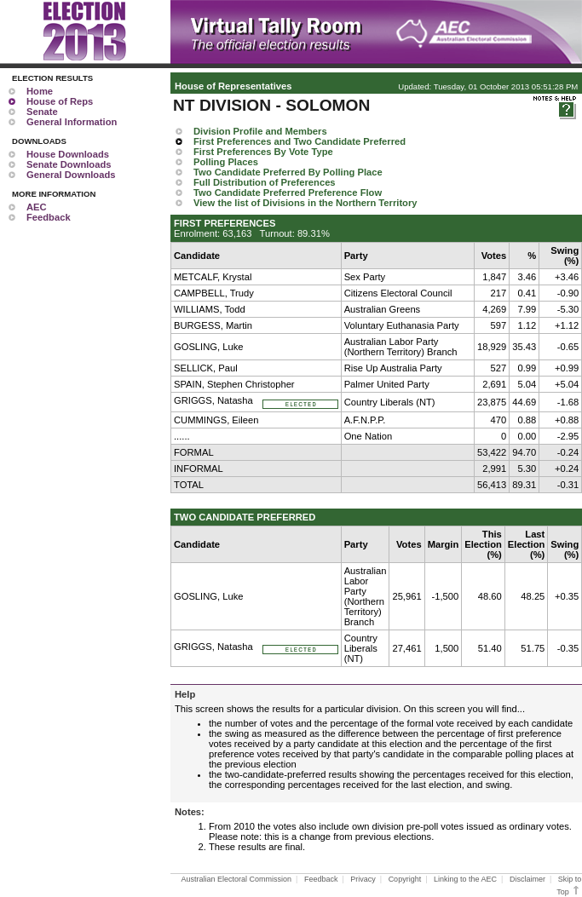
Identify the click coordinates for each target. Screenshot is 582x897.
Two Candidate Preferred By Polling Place (288, 172)
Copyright (405, 879)
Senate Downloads (68, 164)
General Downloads (70, 175)
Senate (42, 111)
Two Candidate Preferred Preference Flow (287, 192)
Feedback (48, 217)
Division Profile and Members (260, 131)
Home (39, 91)
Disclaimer (527, 879)
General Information (71, 122)
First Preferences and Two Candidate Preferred (299, 141)
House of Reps (59, 101)
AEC (36, 207)
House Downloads (67, 154)
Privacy (363, 879)
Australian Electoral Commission (237, 879)
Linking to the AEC (465, 879)
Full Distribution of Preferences (264, 182)
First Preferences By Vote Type (263, 152)
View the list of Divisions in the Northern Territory (305, 203)
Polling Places (225, 162)
